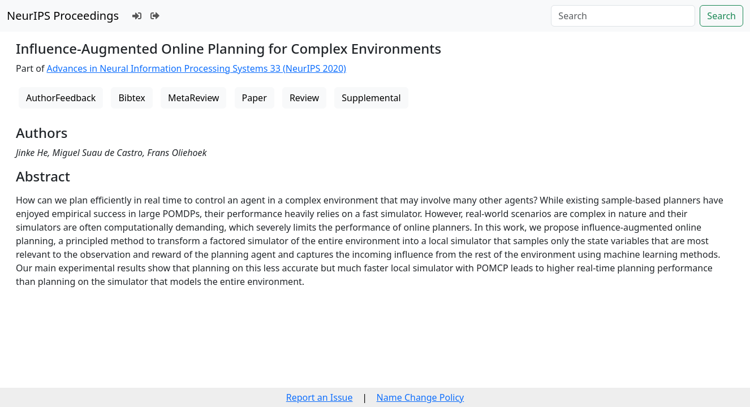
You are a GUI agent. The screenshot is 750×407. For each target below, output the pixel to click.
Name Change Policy (420, 397)
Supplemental (371, 98)
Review (304, 98)
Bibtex (131, 98)
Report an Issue (319, 397)
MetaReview (193, 98)
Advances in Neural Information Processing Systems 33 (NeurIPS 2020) (196, 68)
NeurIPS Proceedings (63, 15)
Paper (254, 98)
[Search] (623, 16)
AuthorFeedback (61, 98)
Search (721, 16)
